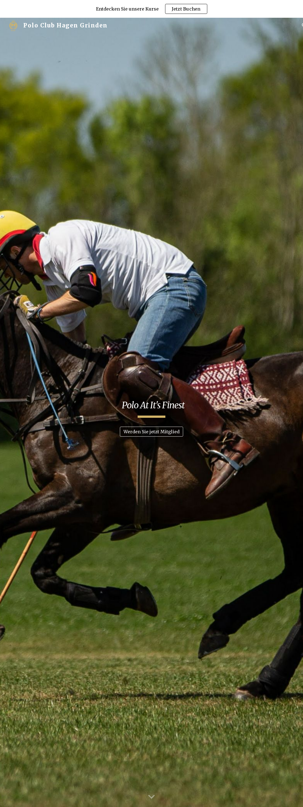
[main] (151, 407)
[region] (151, 9)
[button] (151, 797)
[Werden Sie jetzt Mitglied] (151, 431)
